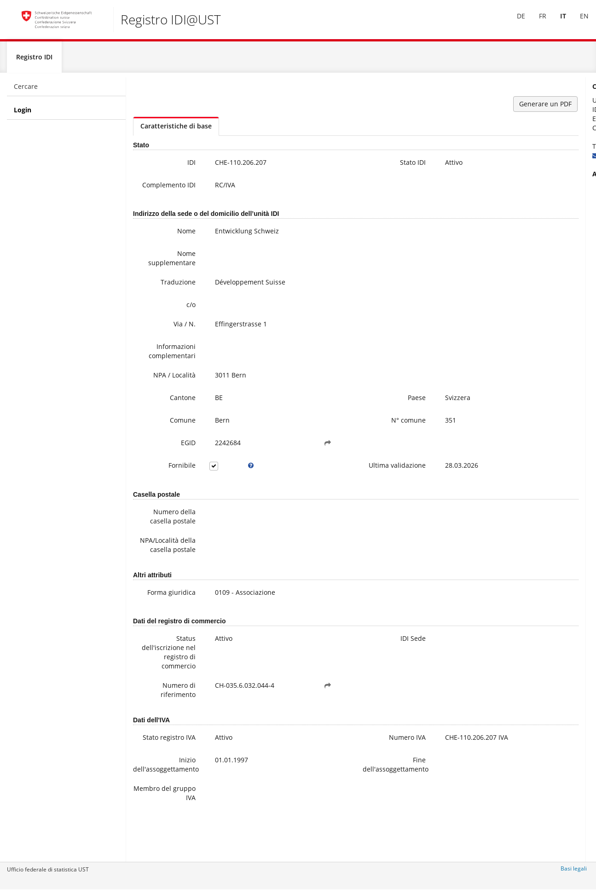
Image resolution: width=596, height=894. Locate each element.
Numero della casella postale (156, 531)
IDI (174, 166)
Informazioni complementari (156, 361)
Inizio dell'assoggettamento (159, 801)
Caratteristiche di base (176, 129)
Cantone (166, 407)
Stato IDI (345, 166)
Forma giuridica (165, 621)
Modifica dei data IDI (541, 237)
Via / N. (167, 333)
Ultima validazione (340, 479)
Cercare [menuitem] (26, 90)
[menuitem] (514, 22)
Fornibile (165, 474)
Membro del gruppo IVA (160, 829)
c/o (174, 314)
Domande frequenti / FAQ (548, 228)
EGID (171, 452)
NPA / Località (157, 384)
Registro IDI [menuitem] (34, 60)
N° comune (340, 429)
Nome (169, 240)
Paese (349, 407)
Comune (166, 429)
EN (577, 22)
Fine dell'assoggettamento (338, 801)
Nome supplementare (156, 268)
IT (557, 22)
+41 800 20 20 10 (529, 149)
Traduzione (161, 291)
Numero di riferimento (161, 720)
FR (536, 22)
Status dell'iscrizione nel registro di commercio (157, 682)
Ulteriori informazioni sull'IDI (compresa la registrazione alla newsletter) (542, 205)
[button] (285, 452)
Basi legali (574, 872)
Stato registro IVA (158, 772)
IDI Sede (345, 668)
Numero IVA (339, 767)
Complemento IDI (157, 193)
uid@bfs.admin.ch (527, 159)
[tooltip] (225, 475)
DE (514, 22)
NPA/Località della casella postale (159, 564)
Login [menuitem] (22, 113)
